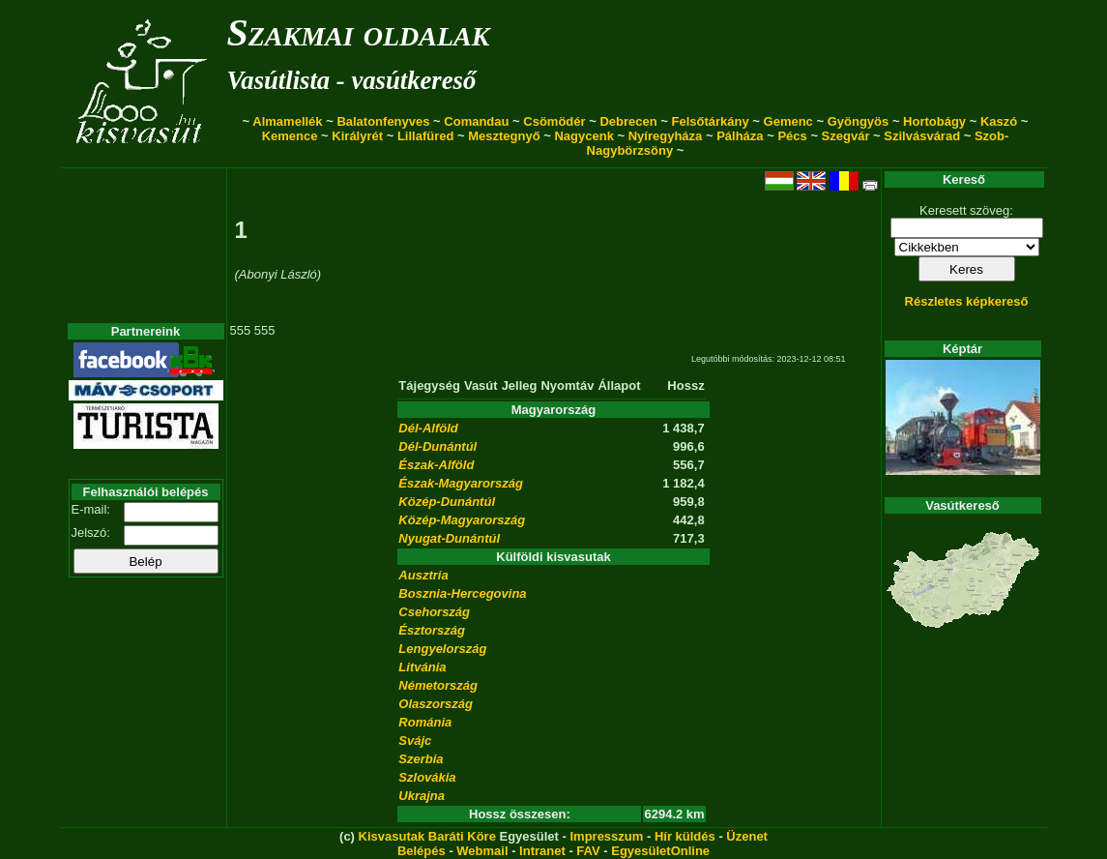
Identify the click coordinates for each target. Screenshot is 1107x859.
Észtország (431, 630)
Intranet (542, 851)
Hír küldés (685, 836)
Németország (438, 685)
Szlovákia (426, 777)
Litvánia (422, 667)
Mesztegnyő (503, 136)
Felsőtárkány (710, 121)
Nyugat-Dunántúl (449, 538)
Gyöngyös (858, 121)
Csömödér (554, 121)
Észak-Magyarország (460, 483)
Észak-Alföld (436, 465)
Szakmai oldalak (358, 32)
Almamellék (287, 121)
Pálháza (739, 136)
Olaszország (435, 703)
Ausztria (423, 575)
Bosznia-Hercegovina (462, 593)
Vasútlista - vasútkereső (352, 80)
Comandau (476, 121)
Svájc (414, 740)
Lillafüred (425, 136)
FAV (587, 851)
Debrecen (627, 121)
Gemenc (788, 121)
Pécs (791, 136)
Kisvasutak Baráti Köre (427, 836)
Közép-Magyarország (461, 520)
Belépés (421, 851)
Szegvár (846, 136)
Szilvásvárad (922, 136)
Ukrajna (421, 795)
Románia (425, 722)
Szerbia (420, 759)
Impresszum (606, 836)
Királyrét (357, 136)
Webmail (482, 851)
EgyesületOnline (660, 851)
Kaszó (998, 121)
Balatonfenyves (382, 121)
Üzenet (747, 836)
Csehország (434, 612)
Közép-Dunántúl (446, 501)
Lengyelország (442, 648)
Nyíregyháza (665, 136)
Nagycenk (583, 136)
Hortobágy (934, 121)
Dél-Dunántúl (437, 446)
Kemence (290, 136)
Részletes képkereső (967, 301)
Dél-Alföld (427, 428)
